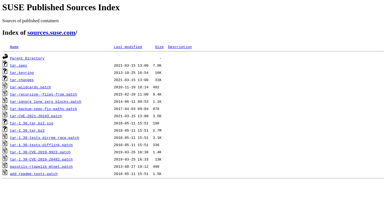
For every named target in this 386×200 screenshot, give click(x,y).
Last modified (128, 46)
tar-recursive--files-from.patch (43, 94)
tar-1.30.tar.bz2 (27, 130)
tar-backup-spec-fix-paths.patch (43, 108)
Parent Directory (27, 58)
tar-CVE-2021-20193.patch (36, 115)
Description (180, 46)
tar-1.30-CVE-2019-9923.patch (40, 151)
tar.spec (18, 65)
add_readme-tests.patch (34, 173)
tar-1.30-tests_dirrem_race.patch (44, 137)
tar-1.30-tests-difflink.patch (41, 144)
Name (14, 46)
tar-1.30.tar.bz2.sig (31, 123)
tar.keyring (22, 72)
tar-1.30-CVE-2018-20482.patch (41, 159)
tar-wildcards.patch (30, 86)
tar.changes (22, 79)
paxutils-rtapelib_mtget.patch (41, 166)
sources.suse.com (51, 32)
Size (159, 46)
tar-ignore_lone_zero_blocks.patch (45, 101)
